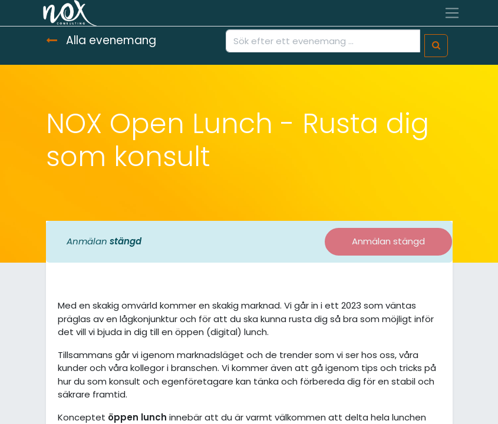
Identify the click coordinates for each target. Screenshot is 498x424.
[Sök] (436, 45)
